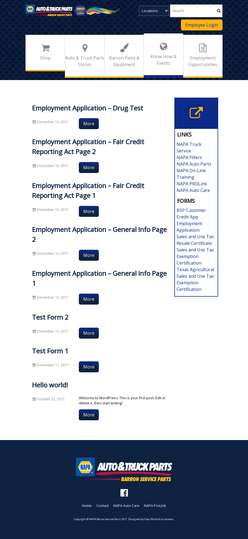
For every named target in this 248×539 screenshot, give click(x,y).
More (88, 124)
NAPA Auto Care (193, 190)
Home (87, 505)
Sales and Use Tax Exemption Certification (195, 256)
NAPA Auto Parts (194, 164)
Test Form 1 (50, 350)
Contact (102, 505)
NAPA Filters (189, 157)
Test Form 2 (50, 317)
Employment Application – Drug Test (87, 107)
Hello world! (50, 384)
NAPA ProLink (155, 505)
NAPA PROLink (192, 184)
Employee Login (201, 25)
